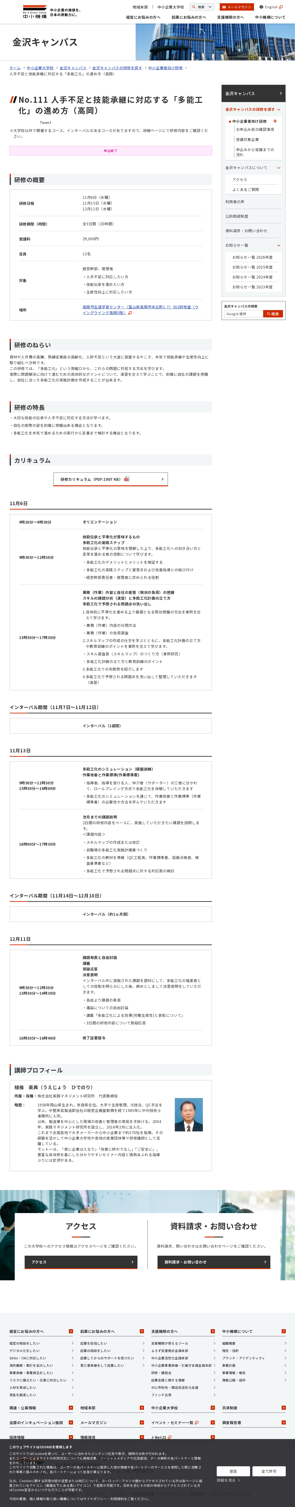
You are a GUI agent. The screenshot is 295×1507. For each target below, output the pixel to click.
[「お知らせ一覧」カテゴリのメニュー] (279, 245)
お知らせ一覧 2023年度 (252, 287)
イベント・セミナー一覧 (183, 1422)
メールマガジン (112, 1422)
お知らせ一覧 (236, 245)
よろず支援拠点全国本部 (169, 1350)
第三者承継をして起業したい (102, 1365)
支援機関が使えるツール (169, 1343)
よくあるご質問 (245, 189)
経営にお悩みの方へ (143, 17)
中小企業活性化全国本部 (169, 1358)
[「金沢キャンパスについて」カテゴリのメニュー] (279, 167)
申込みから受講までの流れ (255, 152)
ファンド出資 (161, 1395)
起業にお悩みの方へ (189, 17)
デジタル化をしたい (24, 1350)
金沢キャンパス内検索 (241, 306)
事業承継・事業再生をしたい (31, 1372)
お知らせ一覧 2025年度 (252, 267)
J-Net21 (183, 1437)
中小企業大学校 (171, 7)
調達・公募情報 (41, 1407)
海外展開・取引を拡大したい (31, 1365)
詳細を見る (226, 1480)
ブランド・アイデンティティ (243, 1358)
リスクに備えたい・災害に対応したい (38, 1380)
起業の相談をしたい (95, 1350)
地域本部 (140, 7)
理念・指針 (230, 1350)
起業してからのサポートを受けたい (107, 1358)
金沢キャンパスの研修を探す (117, 67)
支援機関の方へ (230, 17)
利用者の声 (235, 201)
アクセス (240, 179)
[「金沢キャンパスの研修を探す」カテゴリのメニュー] (279, 109)
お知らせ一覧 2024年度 (252, 277)
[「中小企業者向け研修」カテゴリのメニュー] (275, 121)
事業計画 (229, 1365)
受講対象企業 (247, 139)
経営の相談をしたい (24, 1343)
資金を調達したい (22, 1395)
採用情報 (41, 1437)
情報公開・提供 (234, 1380)
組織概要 (229, 1343)
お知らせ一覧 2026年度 (252, 257)
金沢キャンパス (73, 67)
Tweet (45, 122)
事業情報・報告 (234, 1372)
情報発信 (112, 1437)
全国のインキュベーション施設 (41, 1422)
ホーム (15, 67)
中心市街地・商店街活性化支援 (175, 1387)
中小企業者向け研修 (165, 67)
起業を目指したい (93, 1343)
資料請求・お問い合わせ (246, 230)
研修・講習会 (161, 1372)
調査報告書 (254, 1422)
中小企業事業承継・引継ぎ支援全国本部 (181, 1365)
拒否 (233, 1471)
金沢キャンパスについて (246, 167)
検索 (273, 314)
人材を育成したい (22, 1387)
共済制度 (254, 1407)
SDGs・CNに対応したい (27, 1358)
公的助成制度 (236, 216)
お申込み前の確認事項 (255, 129)
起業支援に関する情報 (168, 1380)
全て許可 (269, 1471)
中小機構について (270, 17)
